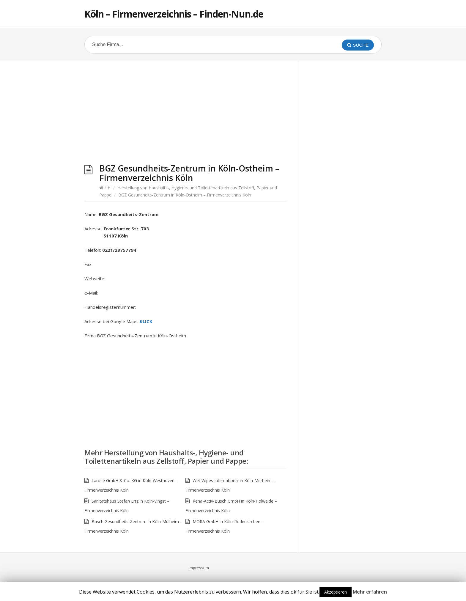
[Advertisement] (185, 114)
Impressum (199, 567)
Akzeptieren (335, 592)
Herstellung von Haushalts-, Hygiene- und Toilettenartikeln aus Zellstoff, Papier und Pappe (165, 457)
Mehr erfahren (370, 592)
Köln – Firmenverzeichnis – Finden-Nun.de (173, 13)
